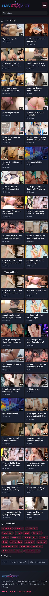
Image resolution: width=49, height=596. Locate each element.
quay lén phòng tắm (30, 537)
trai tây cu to (37, 546)
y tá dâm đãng (7, 533)
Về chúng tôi (21, 591)
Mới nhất (12, 591)
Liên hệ (28, 591)
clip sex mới (15, 537)
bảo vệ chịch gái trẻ (32, 551)
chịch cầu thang (16, 542)
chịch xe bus (37, 533)
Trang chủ (5, 591)
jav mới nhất (42, 542)
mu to (18, 533)
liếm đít (26, 533)
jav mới (4, 537)
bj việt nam (18, 528)
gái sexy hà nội (31, 528)
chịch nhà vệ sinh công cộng (12, 551)
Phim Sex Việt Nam (37, 562)
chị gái (4, 542)
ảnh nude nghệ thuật (9, 546)
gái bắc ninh (29, 542)
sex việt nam (24, 546)
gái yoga (43, 537)
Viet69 (5, 562)
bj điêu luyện (6, 528)
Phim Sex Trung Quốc (19, 562)
